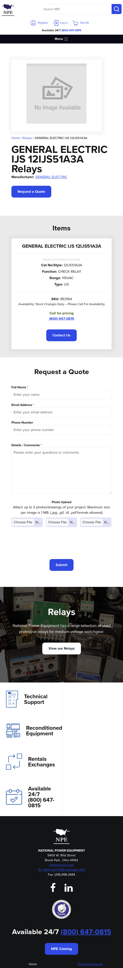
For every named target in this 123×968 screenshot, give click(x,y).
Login (33, 925)
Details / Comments (25, 445)
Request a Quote (31, 191)
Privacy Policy (90, 937)
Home (33, 902)
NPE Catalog (61, 886)
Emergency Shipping (32, 937)
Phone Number (22, 422)
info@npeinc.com (61, 802)
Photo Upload (61, 502)
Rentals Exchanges (30, 735)
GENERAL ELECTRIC (51, 177)
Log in (60, 23)
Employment (33, 931)
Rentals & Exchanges (90, 913)
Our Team (32, 919)
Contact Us (61, 335)
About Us (32, 907)
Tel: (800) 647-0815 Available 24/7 (61, 807)
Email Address (21, 405)
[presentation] (61, 543)
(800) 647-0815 (71, 30)
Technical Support (26, 699)
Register (39, 23)
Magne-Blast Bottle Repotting (90, 931)
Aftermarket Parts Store (90, 925)
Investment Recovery (90, 907)
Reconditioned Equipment (95, 699)
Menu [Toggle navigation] (62, 38)
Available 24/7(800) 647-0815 (92, 734)
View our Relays (61, 648)
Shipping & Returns (90, 942)
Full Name (18, 387)
